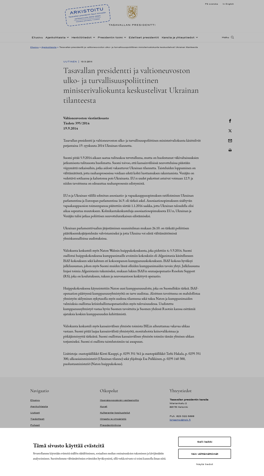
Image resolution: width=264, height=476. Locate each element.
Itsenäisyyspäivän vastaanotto (119, 400)
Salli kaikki (204, 441)
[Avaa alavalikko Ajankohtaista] (67, 37)
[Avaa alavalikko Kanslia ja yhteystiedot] (196, 37)
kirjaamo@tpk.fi (180, 419)
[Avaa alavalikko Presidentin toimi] (124, 37)
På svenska (211, 4)
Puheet (35, 425)
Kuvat (103, 406)
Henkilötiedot (81, 37)
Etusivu (37, 37)
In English (228, 4)
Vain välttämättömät (204, 453)
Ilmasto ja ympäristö (113, 418)
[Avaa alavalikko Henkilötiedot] (93, 37)
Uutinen (70, 61)
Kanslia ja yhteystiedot (178, 37)
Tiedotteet (37, 418)
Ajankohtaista (55, 37)
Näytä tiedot (204, 464)
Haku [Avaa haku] (225, 37)
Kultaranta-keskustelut (115, 412)
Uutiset (35, 412)
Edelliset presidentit (144, 37)
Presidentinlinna (110, 425)
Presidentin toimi (110, 37)
